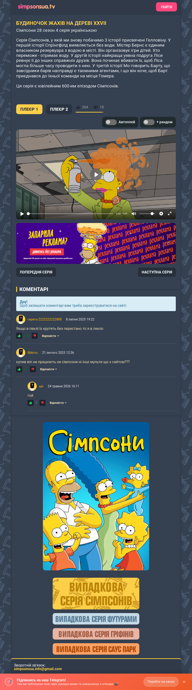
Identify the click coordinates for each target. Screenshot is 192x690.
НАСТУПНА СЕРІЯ (157, 272)
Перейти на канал (160, 681)
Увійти (166, 7)
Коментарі (33, 289)
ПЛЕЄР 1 (29, 109)
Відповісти (50, 336)
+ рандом (158, 122)
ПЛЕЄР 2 (59, 109)
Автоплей (120, 122)
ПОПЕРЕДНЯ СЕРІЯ (36, 272)
